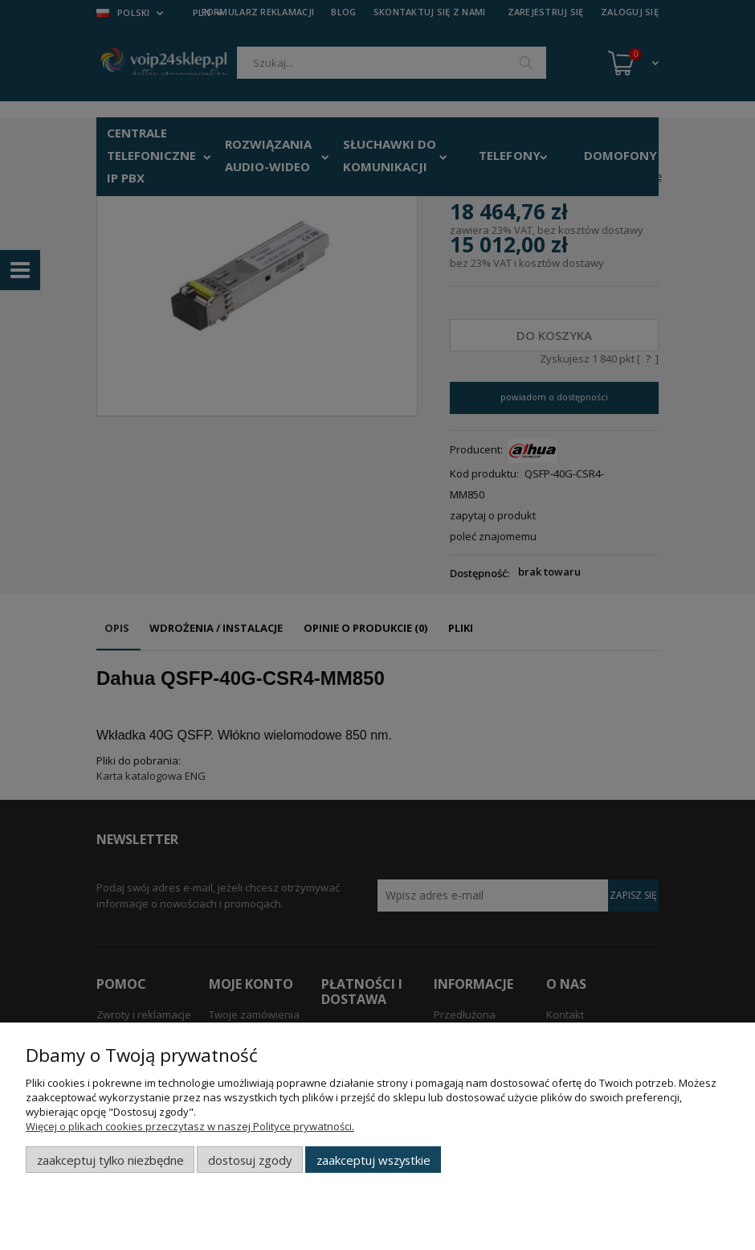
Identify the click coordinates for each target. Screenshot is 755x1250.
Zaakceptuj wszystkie (373, 1160)
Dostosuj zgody (250, 1160)
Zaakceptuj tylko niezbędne (110, 1160)
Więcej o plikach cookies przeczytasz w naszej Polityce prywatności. (190, 1126)
